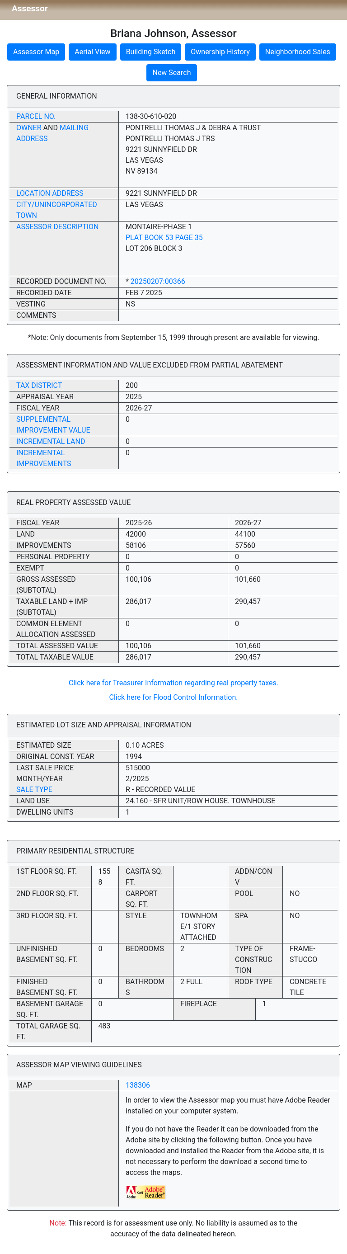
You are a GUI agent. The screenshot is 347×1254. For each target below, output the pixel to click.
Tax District (39, 385)
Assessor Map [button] (36, 51)
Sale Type (34, 789)
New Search (171, 72)
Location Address (50, 193)
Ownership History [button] (220, 51)
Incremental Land (50, 441)
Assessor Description (57, 226)
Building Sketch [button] (151, 51)
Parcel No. (36, 116)
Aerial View (92, 51)
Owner (29, 127)
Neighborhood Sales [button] (297, 51)
